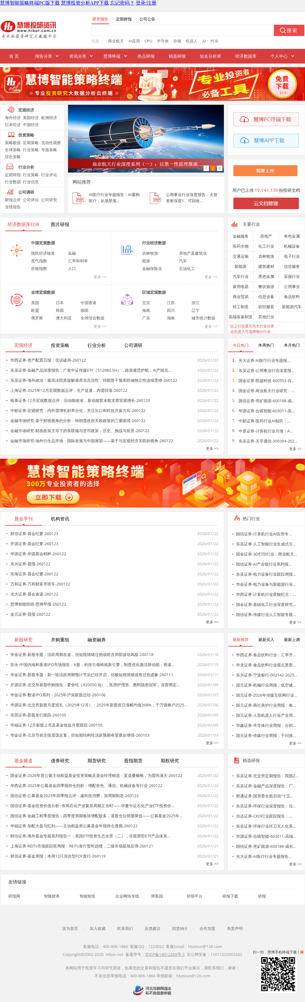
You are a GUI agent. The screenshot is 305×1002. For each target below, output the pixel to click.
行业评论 (49, 174)
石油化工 (187, 268)
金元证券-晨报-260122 (30, 614)
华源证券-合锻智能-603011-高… (263, 411)
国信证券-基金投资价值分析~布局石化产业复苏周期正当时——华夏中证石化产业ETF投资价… (92, 805)
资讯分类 (77, 56)
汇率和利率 (78, 261)
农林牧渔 (150, 253)
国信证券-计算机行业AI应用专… (264, 534)
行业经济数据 (154, 243)
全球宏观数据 (43, 292)
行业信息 (31, 181)
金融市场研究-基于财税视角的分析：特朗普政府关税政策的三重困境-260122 (77, 420)
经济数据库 (246, 56)
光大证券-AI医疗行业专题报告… (264, 856)
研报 (262, 896)
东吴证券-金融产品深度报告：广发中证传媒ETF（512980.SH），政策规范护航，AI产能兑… (90, 370)
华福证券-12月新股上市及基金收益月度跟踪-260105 (56, 725)
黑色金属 (266, 276)
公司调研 (26, 192)
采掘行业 (292, 276)
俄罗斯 (37, 318)
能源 (146, 261)
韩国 (60, 310)
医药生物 (241, 246)
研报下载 (230, 896)
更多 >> (100, 276)
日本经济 (13, 124)
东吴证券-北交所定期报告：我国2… (267, 775)
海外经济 (13, 117)
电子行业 (292, 256)
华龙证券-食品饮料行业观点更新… (266, 665)
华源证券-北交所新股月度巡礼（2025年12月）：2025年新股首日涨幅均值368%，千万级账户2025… (98, 705)
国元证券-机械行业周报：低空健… (266, 685)
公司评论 (31, 199)
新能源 (240, 266)
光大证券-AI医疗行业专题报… (261, 360)
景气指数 (39, 261)
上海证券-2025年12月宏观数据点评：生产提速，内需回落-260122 (68, 390)
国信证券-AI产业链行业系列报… (264, 564)
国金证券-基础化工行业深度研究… (266, 604)
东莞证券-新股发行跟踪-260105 (38, 715)
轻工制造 (241, 306)
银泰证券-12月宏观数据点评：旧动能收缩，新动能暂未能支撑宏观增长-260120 (80, 400)
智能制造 (87, 896)
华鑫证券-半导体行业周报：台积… (266, 725)
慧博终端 (111, 56)
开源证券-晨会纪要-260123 (34, 543)
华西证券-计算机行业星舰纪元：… (266, 594)
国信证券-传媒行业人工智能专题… (266, 614)
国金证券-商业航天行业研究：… (263, 390)
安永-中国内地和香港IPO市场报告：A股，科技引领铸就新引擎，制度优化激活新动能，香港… (92, 664)
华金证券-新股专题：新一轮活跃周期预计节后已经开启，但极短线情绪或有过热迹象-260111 (91, 674)
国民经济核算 (43, 253)
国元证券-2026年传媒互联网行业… (266, 695)
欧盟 (35, 310)
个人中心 (279, 56)
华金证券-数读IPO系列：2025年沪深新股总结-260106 (58, 695)
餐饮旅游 (266, 286)
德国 (84, 310)
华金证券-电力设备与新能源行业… (266, 584)
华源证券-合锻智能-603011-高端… (266, 836)
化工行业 (266, 246)
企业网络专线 (127, 896)
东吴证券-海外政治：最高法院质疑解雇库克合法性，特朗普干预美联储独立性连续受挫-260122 (93, 380)
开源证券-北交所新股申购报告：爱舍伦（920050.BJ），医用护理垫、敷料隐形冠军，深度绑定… (95, 684)
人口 (72, 268)
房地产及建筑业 (193, 253)
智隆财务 (52, 896)
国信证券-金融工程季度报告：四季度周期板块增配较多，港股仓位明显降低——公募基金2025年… (96, 815)
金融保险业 (152, 268)
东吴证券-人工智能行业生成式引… (266, 544)
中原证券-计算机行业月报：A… (262, 431)
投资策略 (26, 135)
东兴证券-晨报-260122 (30, 564)
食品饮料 (292, 296)
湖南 (171, 318)
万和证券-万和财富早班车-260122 (40, 584)
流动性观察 (51, 142)
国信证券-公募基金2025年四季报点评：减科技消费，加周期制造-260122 (74, 795)
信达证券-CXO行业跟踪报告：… (264, 816)
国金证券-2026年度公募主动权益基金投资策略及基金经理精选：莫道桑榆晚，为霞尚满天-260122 (96, 775)
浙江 (195, 302)
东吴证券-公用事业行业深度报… (263, 370)
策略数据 (13, 142)
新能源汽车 (292, 306)
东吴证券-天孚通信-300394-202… (265, 441)
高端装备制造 (241, 316)
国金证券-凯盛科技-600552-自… (263, 380)
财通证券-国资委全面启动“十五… (264, 796)
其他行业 (266, 316)
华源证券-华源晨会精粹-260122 (38, 553)
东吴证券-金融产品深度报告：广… (266, 786)
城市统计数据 (203, 318)
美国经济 (31, 117)
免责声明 (235, 928)
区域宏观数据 (154, 292)
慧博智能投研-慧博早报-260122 (38, 604)
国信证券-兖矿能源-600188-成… (263, 401)
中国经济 (31, 124)
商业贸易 (241, 296)
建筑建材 (266, 266)
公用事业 (292, 286)
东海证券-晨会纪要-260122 (34, 574)
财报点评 (13, 199)
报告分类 (43, 56)
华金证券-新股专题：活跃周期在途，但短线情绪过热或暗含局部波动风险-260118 (81, 654)
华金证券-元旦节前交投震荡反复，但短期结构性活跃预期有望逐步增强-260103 (79, 735)
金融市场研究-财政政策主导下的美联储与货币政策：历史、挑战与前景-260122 (79, 430)
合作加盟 (207, 928)
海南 (146, 310)
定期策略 (31, 142)
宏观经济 (26, 110)
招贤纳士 (180, 928)
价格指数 (39, 268)
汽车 (183, 261)
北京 (146, 302)
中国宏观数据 (43, 243)
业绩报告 (13, 207)
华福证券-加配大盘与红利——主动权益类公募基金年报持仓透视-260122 (74, 826)
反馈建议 (152, 928)
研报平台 (195, 896)
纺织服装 (266, 306)
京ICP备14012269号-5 (165, 954)
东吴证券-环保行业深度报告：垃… (266, 806)
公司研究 (49, 199)
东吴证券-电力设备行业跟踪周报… (266, 574)
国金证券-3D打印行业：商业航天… (266, 554)
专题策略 (49, 149)
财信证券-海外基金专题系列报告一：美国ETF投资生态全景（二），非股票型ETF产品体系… (90, 836)
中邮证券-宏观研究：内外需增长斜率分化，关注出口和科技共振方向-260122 (77, 410)
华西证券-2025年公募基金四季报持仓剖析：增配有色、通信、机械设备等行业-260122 (86, 785)
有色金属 (292, 236)
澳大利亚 (64, 318)
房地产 (266, 236)
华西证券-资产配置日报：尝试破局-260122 (48, 360)
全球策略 (13, 149)
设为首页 (70, 928)
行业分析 (26, 167)
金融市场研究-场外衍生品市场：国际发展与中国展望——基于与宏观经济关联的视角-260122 (91, 440)
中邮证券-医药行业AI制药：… (261, 421)
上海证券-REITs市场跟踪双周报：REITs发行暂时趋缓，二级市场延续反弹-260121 (81, 846)
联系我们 (125, 928)
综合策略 (13, 156)
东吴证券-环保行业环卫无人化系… (266, 826)
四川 (171, 310)
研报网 (14, 896)
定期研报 (13, 174)
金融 (72, 253)
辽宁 (195, 310)
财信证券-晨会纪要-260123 (34, 533)
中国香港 (88, 302)
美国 (35, 302)
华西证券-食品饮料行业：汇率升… (266, 655)
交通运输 (241, 256)
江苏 (171, 302)
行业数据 (13, 181)
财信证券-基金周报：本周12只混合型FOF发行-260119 (58, 856)
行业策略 (31, 149)
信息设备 (266, 296)
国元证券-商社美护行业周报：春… (266, 705)
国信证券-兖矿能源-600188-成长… (266, 846)
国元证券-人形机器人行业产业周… (266, 715)
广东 (146, 318)
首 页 (14, 56)
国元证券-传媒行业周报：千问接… (266, 735)
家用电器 (241, 286)
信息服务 (292, 266)
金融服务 (241, 236)
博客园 (157, 896)
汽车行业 (241, 276)
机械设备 (292, 246)
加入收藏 (98, 928)
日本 (60, 302)
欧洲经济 (49, 117)
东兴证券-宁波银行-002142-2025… (266, 675)
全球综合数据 (92, 318)
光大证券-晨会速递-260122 (34, 594)
